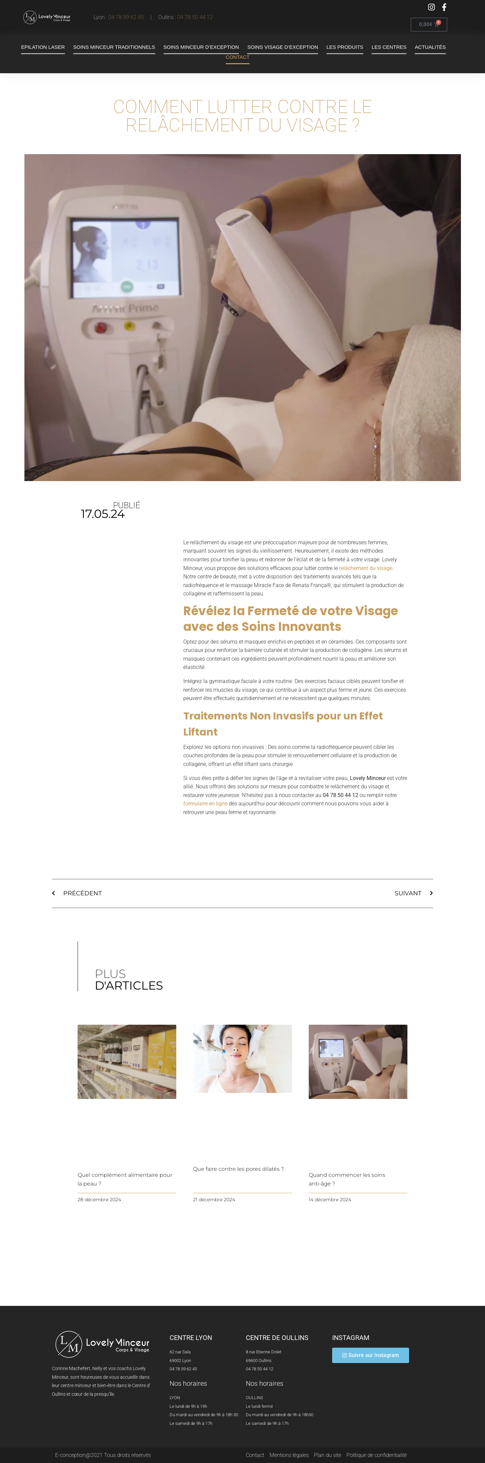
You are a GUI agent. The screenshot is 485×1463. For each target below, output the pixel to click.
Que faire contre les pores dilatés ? (238, 1169)
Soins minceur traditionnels (114, 47)
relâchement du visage (365, 568)
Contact (238, 57)
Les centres (389, 47)
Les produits (344, 47)
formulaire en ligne (205, 803)
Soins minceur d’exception (201, 47)
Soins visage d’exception (282, 47)
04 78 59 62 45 (127, 17)
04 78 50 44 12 (195, 17)
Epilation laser (43, 47)
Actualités (430, 47)
